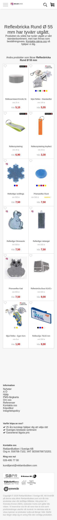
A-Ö (5, 391)
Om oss (7, 400)
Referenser (9, 402)
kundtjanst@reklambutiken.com (20, 465)
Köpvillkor (8, 408)
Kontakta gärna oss (36, 41)
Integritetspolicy (11, 411)
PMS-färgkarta (11, 397)
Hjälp (6, 394)
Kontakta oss (10, 405)
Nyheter (7, 389)
